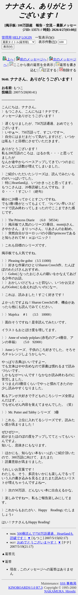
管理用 (7, 37)
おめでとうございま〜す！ (37, 542)
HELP (16, 37)
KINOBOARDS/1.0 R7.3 (25, 587)
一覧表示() (44, 37)
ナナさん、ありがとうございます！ (37, 79)
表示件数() (47, 42)
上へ (8, 59)
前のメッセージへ (31, 59)
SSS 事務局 (68, 583)
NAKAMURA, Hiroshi (60, 591)
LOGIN (26, 37)
